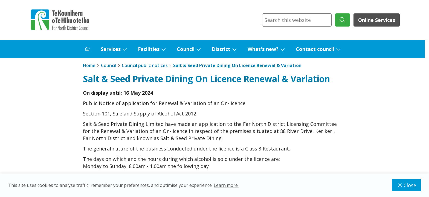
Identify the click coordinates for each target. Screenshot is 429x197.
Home (89, 65)
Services (111, 49)
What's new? (263, 49)
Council (186, 49)
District (221, 49)
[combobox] (297, 20)
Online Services (376, 20)
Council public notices (145, 65)
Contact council (315, 49)
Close (406, 185)
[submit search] (342, 20)
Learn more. (226, 185)
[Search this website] (297, 20)
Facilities (149, 49)
